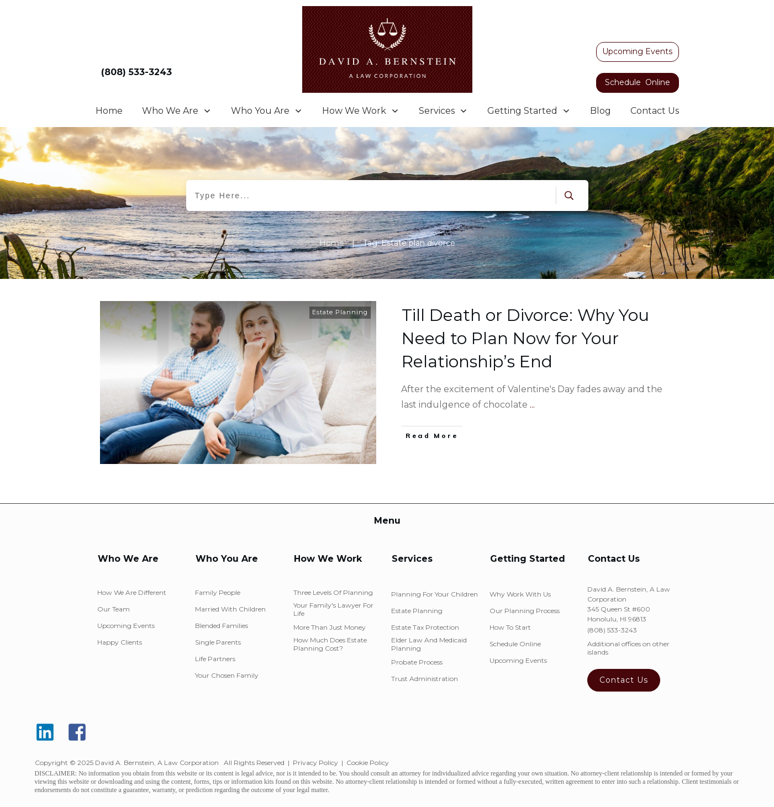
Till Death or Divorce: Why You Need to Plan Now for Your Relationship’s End (525, 338)
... (532, 404)
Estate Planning (340, 312)
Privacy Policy (315, 762)
